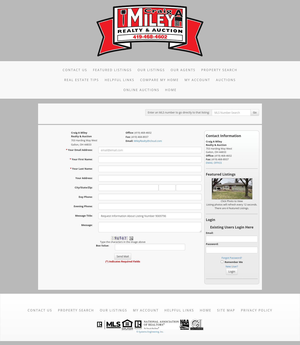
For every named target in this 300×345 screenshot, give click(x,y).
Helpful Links (119, 80)
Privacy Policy (256, 310)
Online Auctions (141, 90)
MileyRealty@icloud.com (148, 141)
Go (255, 112)
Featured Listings (112, 70)
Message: (87, 225)
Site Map (226, 310)
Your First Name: (81, 159)
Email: (210, 233)
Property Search (219, 70)
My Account (197, 80)
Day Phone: (86, 197)
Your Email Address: (79, 150)
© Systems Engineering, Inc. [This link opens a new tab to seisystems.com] (150, 331)
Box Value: (102, 245)
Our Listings (151, 70)
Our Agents (183, 70)
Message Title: (84, 215)
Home (171, 90)
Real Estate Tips (81, 80)
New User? (232, 266)
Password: (212, 244)
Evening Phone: (83, 206)
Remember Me (232, 262)
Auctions (226, 80)
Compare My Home (159, 80)
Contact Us (75, 70)
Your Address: (84, 178)
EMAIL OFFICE (214, 162)
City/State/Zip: (84, 187)
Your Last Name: (81, 168)
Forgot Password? (232, 258)
